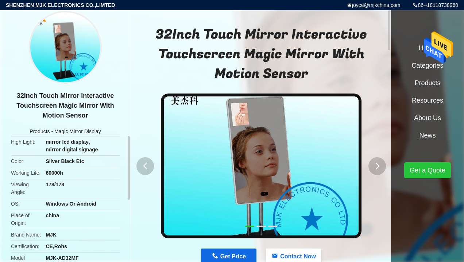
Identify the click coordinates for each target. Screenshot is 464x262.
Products (40, 131)
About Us (427, 118)
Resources (427, 100)
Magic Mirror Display (77, 131)
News (427, 135)
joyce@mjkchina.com (376, 5)
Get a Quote (427, 170)
